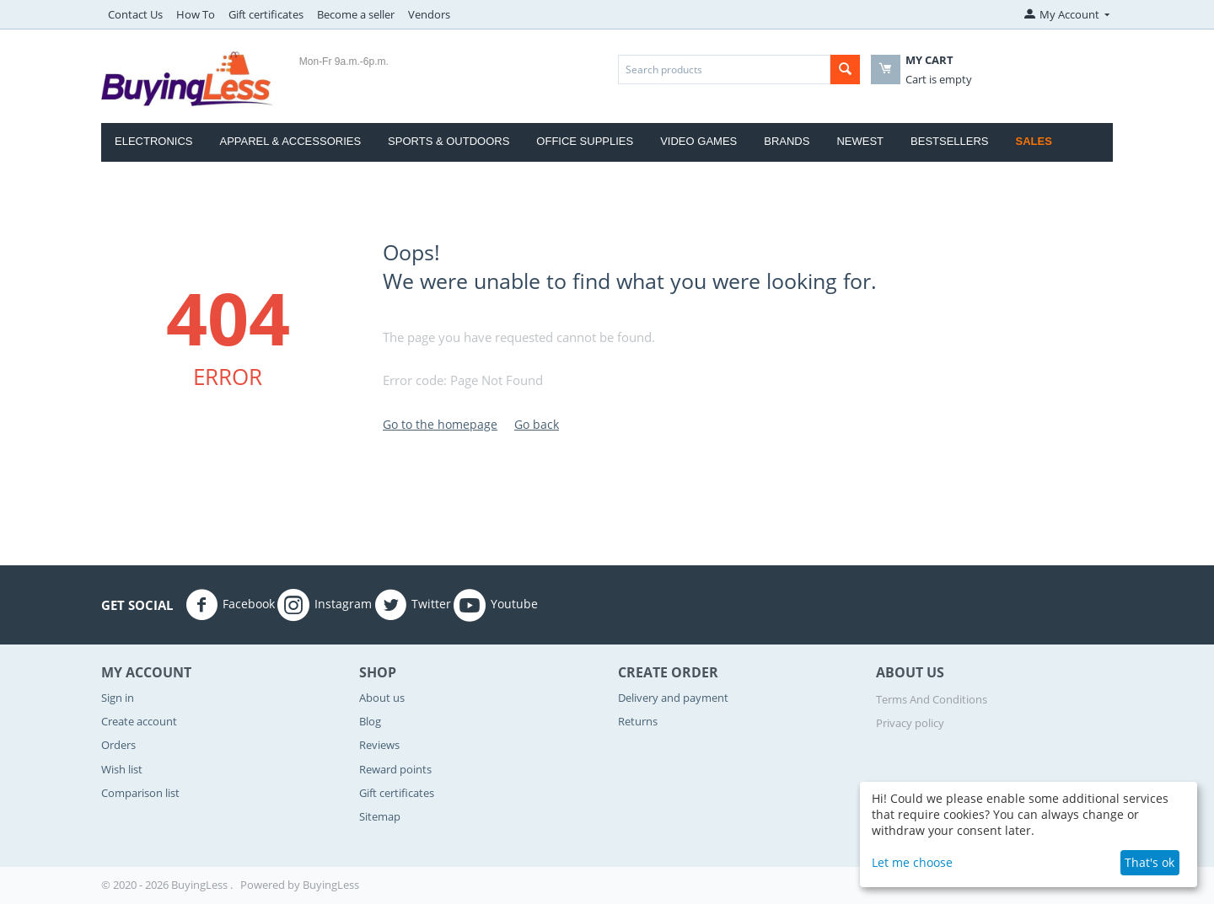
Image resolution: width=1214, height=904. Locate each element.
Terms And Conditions (931, 699)
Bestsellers (949, 141)
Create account (139, 721)
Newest (860, 141)
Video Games (698, 141)
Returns (638, 721)
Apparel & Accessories (290, 141)
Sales (1034, 141)
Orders (118, 744)
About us (382, 697)
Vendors (429, 14)
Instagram (324, 605)
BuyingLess (331, 884)
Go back (536, 424)
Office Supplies (584, 141)
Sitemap (379, 816)
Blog (370, 721)
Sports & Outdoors (448, 141)
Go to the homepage (440, 424)
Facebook (230, 605)
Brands (786, 141)
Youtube (496, 605)
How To (195, 14)
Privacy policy (910, 722)
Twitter (412, 605)
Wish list (121, 769)
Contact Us (135, 14)
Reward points (395, 769)
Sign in (117, 697)
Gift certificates (266, 14)
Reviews (379, 744)
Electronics (153, 141)
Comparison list (140, 792)
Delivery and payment (673, 697)
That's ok (1149, 862)
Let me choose (912, 862)
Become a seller (356, 14)
